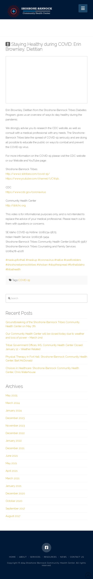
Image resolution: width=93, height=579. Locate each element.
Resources (50, 557)
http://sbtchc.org (16, 205)
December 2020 (15, 493)
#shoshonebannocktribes (21, 264)
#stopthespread (57, 264)
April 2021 (11, 470)
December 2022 (15, 433)
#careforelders (72, 260)
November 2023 (15, 425)
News (63, 557)
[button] (82, 8)
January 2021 (13, 485)
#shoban (42, 264)
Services (35, 557)
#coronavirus (46, 260)
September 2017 (15, 508)
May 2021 (11, 463)
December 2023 (15, 418)
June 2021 (12, 455)
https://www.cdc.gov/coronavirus (26, 192)
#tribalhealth (13, 269)
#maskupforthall (15, 260)
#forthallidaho (76, 264)
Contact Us (77, 557)
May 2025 (11, 395)
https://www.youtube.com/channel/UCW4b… (33, 178)
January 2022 (14, 440)
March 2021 (12, 478)
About (23, 557)
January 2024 (14, 410)
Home (12, 557)
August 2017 (13, 516)
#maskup (31, 260)
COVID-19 (24, 280)
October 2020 (14, 501)
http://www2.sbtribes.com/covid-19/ (28, 173)
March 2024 (13, 403)
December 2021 (15, 448)
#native (58, 260)
